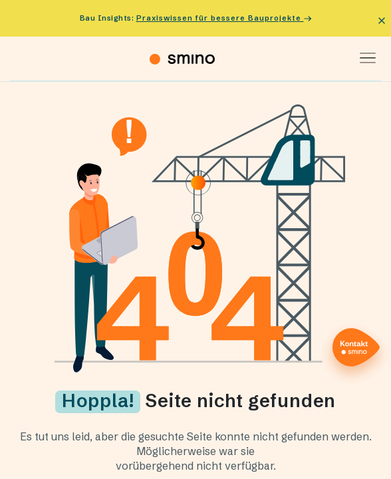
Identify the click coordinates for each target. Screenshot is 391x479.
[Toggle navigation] (363, 58)
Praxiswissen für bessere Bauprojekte (224, 18)
